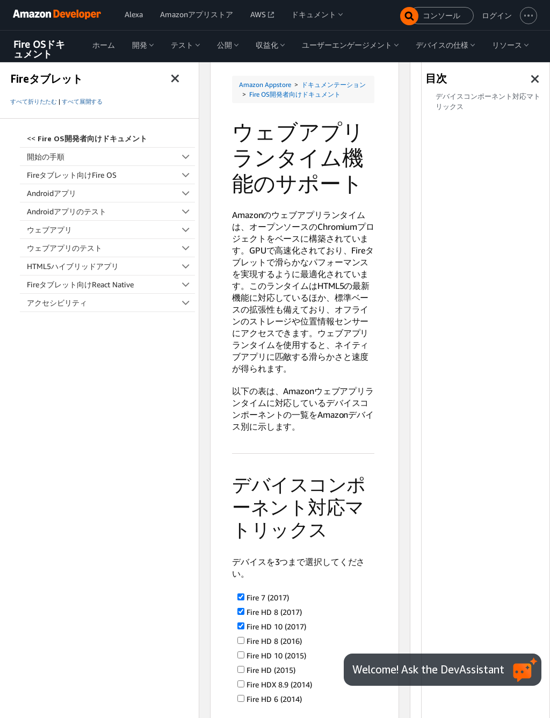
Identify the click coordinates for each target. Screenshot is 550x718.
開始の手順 (111, 156)
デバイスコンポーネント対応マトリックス (488, 101)
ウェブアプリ (111, 229)
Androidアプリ (111, 193)
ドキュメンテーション (333, 85)
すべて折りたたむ (33, 101)
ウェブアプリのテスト (111, 248)
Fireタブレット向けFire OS (111, 175)
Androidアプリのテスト (111, 211)
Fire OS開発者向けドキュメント (295, 94)
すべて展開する (82, 101)
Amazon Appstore (265, 85)
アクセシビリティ (111, 303)
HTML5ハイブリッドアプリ (111, 266)
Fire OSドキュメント (39, 49)
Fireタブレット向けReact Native (111, 284)
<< (87, 138)
